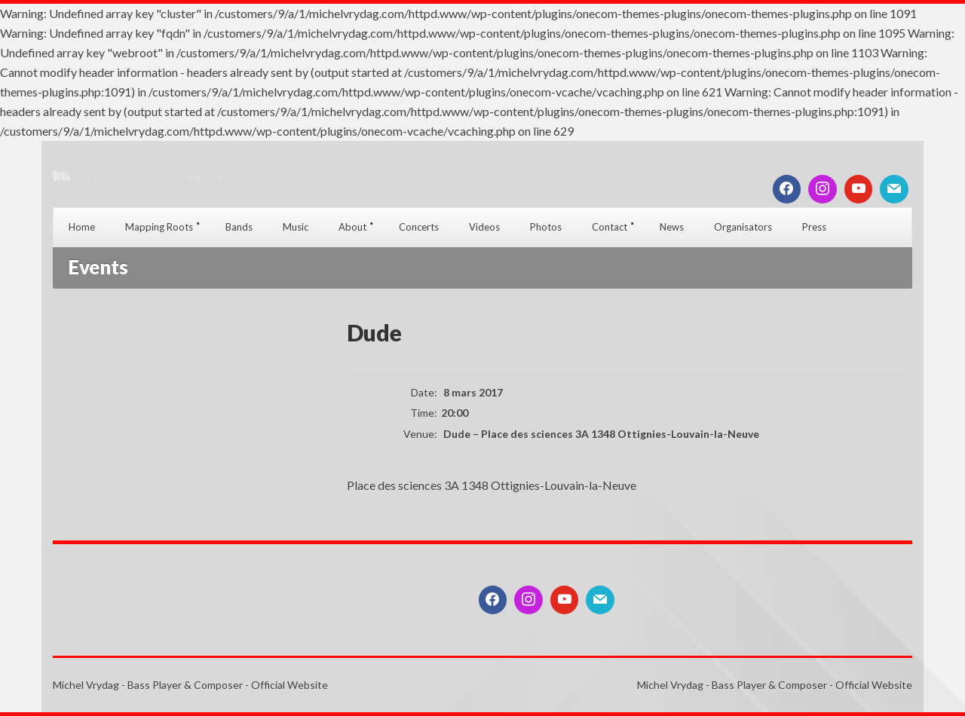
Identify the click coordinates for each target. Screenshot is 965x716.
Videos (484, 227)
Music (295, 227)
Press (814, 227)
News (672, 227)
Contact (609, 227)
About (352, 227)
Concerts (419, 227)
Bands (239, 227)
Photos (546, 227)
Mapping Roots (159, 227)
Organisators (743, 227)
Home (82, 227)
